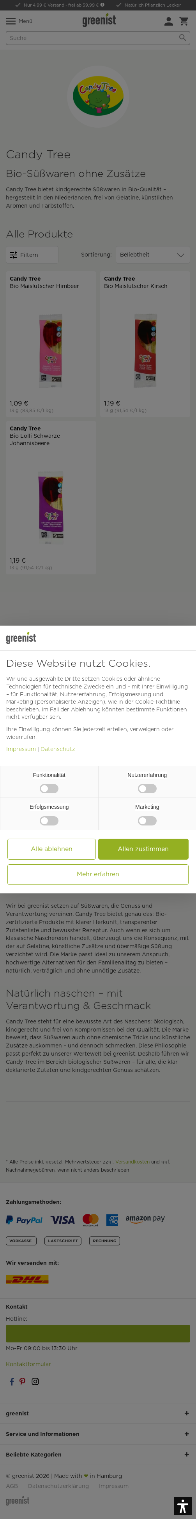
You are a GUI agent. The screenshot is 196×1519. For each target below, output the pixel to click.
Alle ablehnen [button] (51, 849)
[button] (183, 1506)
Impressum (21, 749)
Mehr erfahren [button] (98, 874)
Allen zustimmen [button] (143, 849)
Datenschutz (58, 749)
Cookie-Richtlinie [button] (157, 702)
